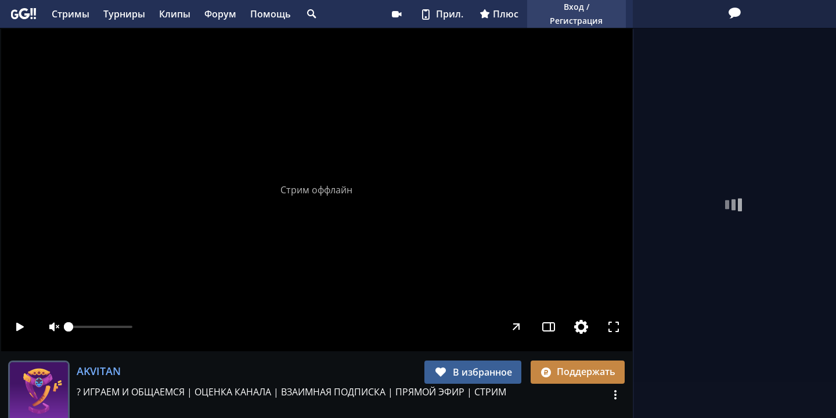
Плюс (499, 14)
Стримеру (396, 14)
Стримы (70, 14)
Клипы (174, 14)
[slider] (100, 327)
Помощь (270, 14)
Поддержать (577, 371)
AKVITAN (99, 371)
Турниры (124, 14)
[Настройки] (580, 327)
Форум (220, 14)
